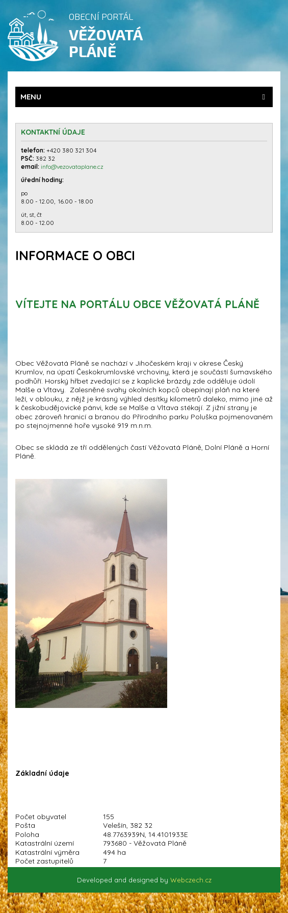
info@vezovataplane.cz (73, 166)
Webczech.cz (191, 880)
